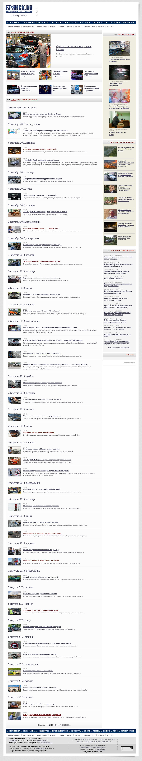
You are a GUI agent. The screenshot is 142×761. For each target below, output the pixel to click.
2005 (107, 742)
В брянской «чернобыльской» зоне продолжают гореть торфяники (126, 163)
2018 (92, 739)
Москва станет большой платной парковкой (91, 88)
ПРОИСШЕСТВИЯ (60, 22)
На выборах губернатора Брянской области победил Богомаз (117, 314)
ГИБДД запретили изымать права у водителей (42, 715)
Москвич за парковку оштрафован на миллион (42, 383)
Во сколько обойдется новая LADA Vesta (91, 73)
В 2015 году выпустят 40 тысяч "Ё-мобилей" (41, 311)
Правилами (101, 750)
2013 (113, 739)
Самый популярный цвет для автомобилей (40, 577)
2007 (99, 742)
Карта (77, 26)
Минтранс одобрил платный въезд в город (28, 73)
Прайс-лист (13, 740)
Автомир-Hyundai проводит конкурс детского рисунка (45, 130)
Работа (61, 26)
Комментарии (42, 26)
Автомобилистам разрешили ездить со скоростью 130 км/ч (47, 643)
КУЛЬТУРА (76, 22)
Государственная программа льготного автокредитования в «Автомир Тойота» (55, 364)
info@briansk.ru (42, 740)
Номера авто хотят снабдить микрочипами (40, 522)
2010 (86, 742)
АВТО (115, 22)
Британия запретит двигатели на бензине (40, 594)
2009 (91, 742)
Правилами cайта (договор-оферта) (93, 747)
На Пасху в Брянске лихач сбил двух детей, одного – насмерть (126, 224)
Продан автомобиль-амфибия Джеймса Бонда (41, 114)
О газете (110, 26)
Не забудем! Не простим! (113, 279)
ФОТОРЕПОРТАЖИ (126, 34)
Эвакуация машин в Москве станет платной (41, 449)
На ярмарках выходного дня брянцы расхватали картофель (118, 292)
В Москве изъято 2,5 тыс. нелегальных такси (41, 489)
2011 (82, 742)
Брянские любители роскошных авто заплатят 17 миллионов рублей (118, 306)
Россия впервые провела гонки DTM (38, 671)
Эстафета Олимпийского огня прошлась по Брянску (119, 107)
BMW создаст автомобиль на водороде (38, 704)
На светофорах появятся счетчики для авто (41, 506)
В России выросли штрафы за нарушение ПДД (42, 245)
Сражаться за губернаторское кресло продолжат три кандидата (118, 328)
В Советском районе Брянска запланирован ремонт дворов (115, 321)
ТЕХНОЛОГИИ (127, 22)
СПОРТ (87, 22)
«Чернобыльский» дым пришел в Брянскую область (126, 148)
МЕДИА (96, 22)
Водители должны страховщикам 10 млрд (40, 654)
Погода (52, 26)
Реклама (101, 26)
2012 (78, 742)
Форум (69, 26)
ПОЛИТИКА (14, 22)
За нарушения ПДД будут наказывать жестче (41, 261)
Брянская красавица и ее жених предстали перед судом (116, 299)
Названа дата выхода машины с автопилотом (41, 294)
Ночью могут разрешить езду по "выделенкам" (42, 533)
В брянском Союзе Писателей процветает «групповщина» (126, 211)
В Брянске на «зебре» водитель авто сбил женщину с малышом (125, 174)
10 (67, 725)
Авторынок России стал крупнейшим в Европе (42, 178)
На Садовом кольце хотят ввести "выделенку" (42, 353)
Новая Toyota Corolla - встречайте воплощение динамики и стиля (50, 327)
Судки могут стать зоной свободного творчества (124, 237)
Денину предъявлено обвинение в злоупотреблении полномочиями (125, 187)
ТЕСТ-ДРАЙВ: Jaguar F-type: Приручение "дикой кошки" (47, 460)
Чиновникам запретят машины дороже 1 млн (41, 416)
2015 (105, 739)
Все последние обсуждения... (119, 347)
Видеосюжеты (28, 26)
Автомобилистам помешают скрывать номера (42, 399)
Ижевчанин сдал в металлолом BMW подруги (42, 627)
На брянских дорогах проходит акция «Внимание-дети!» (46, 471)
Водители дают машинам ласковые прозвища (42, 278)
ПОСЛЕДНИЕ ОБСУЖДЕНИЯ (123, 250)
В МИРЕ (106, 22)
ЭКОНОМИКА (29, 22)
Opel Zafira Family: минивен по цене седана (41, 160)
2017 (96, 739)
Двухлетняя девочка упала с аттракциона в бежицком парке (126, 199)
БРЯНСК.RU (40, 748)
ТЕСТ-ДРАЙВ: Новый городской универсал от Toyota (45, 212)
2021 (88, 739)
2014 (109, 739)
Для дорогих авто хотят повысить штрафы (40, 610)
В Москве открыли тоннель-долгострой (39, 149)
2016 (100, 739)
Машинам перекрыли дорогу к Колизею (39, 687)
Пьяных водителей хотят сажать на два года (41, 550)
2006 (103, 742)
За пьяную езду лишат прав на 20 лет (60, 88)
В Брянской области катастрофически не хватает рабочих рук (118, 265)
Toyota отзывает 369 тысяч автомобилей (39, 195)
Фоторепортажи (14, 26)
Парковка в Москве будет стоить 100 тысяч (41, 560)
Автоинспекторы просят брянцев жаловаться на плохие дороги (116, 272)
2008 (95, 742)
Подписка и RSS (89, 26)
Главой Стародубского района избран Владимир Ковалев (118, 285)
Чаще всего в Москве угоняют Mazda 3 (39, 432)
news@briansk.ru (46, 742)
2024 (84, 739)
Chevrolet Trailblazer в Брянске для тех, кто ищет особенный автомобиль (53, 340)
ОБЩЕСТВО (43, 22)
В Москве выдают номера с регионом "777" (41, 228)
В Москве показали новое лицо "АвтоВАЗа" (29, 88)
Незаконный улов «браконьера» (115, 84)
